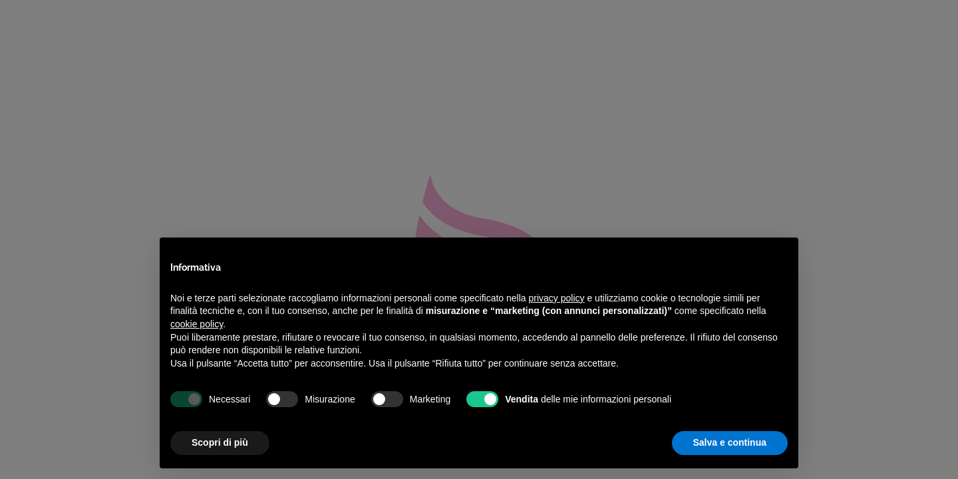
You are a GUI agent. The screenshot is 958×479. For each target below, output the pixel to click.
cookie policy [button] (196, 324)
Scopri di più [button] (220, 442)
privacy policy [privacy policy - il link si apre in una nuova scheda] (557, 298)
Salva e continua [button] (729, 442)
